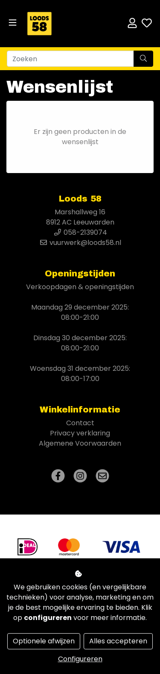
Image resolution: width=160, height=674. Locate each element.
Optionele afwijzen (44, 641)
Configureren (80, 659)
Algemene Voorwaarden (80, 443)
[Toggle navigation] (12, 22)
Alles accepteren (118, 641)
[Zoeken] (70, 59)
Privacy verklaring (80, 433)
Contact (80, 423)
